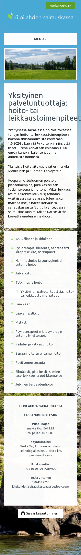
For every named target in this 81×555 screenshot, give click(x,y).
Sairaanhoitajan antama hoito (36, 353)
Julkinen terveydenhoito (32, 384)
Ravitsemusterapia (28, 363)
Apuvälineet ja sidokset (31, 239)
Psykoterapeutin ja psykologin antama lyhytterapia (36, 333)
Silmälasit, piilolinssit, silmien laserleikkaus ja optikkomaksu (36, 373)
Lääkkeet (20, 304)
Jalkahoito (21, 273)
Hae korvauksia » (60, 5)
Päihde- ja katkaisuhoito (32, 344)
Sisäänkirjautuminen (42, 513)
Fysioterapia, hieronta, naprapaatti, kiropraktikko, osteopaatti (40, 250)
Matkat (19, 322)
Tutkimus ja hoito (26, 282)
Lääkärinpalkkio (25, 313)
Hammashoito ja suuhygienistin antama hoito (37, 262)
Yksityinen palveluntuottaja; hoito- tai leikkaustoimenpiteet (45, 293)
